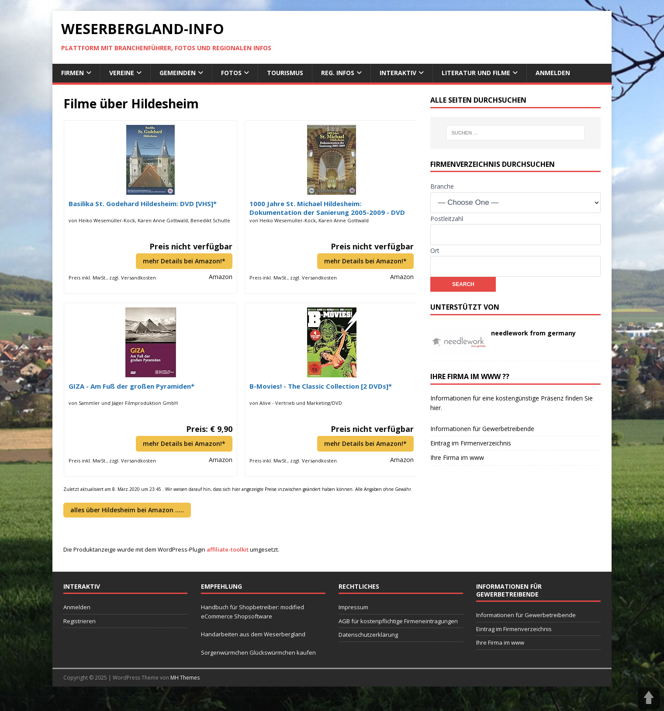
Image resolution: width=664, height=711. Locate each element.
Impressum (353, 607)
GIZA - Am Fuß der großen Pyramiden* (131, 386)
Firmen (72, 73)
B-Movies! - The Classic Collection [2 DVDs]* (320, 386)
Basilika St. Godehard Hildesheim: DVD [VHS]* (143, 203)
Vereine (121, 73)
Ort (434, 250)
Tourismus (285, 73)
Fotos (231, 73)
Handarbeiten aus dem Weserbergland (253, 634)
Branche (442, 186)
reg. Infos (337, 73)
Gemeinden (177, 73)
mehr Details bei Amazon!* (184, 261)
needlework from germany (533, 333)
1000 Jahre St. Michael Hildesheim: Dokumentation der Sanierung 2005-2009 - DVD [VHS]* (327, 208)
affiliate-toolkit (228, 549)
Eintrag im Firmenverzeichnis (470, 443)
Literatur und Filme (476, 73)
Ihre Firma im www (457, 457)
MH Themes (185, 677)
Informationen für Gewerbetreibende (482, 429)
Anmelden (553, 73)
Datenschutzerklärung (368, 635)
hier (435, 408)
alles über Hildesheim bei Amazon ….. (127, 510)
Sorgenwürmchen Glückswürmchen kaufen (258, 652)
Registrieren (79, 621)
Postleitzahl (446, 218)
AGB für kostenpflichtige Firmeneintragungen (398, 621)
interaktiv (398, 73)
